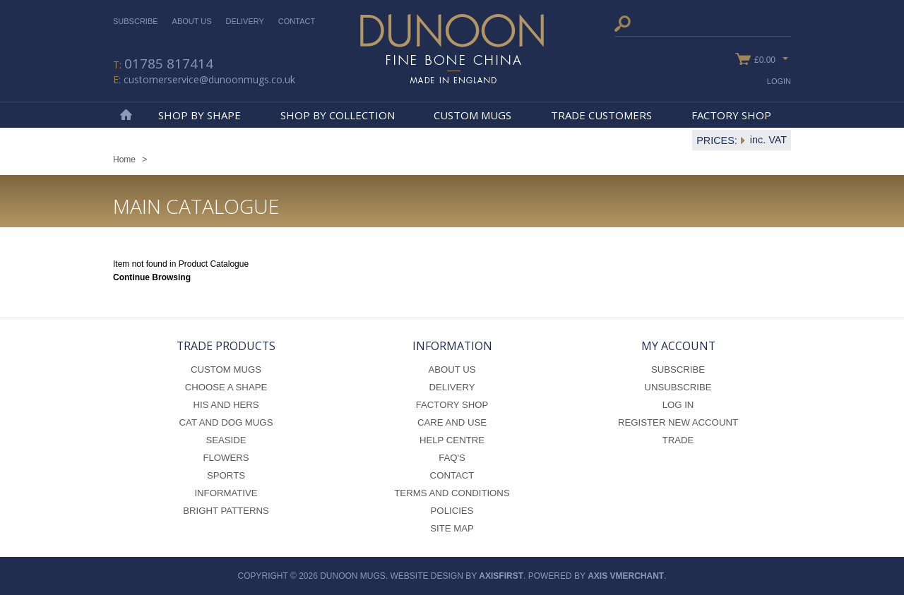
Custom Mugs (472, 115)
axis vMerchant (626, 576)
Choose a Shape (226, 387)
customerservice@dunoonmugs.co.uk (209, 79)
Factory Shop (731, 115)
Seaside (226, 440)
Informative (225, 493)
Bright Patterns (226, 510)
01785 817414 (168, 63)
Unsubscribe (677, 387)
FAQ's (452, 457)
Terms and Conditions (451, 493)
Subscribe (135, 21)
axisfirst (501, 576)
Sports (226, 475)
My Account (678, 346)
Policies (452, 510)
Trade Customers (601, 115)
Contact (296, 21)
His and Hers (225, 404)
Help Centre (452, 440)
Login (779, 81)
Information (452, 346)
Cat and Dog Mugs (226, 422)
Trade (678, 440)
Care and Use (452, 422)
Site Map (452, 528)
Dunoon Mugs (452, 48)
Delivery (245, 21)
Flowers (226, 457)
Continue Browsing (152, 277)
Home (125, 115)
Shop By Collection (337, 115)
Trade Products (226, 346)
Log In (678, 404)
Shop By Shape (199, 115)
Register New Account (678, 422)
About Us (192, 21)
